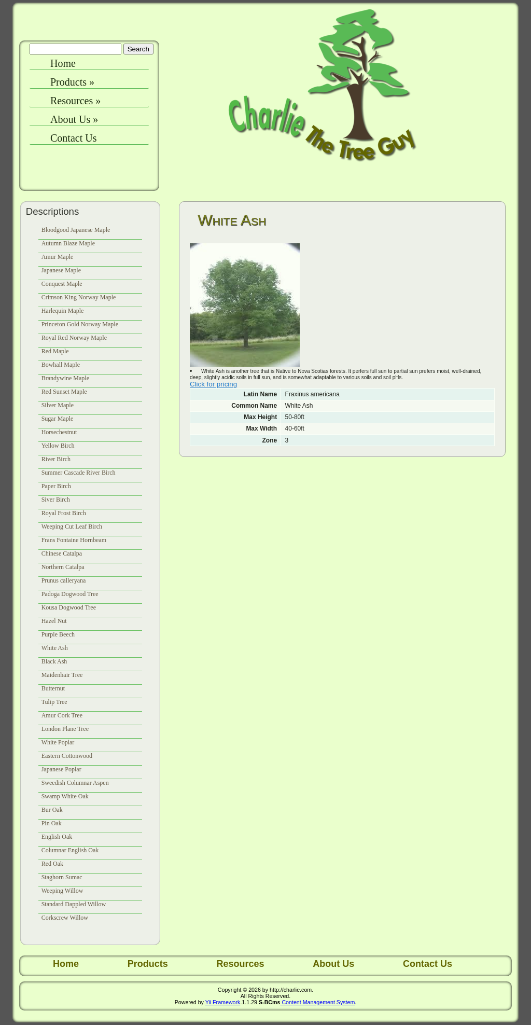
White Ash (54, 648)
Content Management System (317, 1002)
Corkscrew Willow (64, 917)
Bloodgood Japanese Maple (75, 229)
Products (72, 82)
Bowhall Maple (60, 364)
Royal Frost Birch (63, 513)
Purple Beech (58, 634)
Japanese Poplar (61, 769)
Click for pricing (213, 384)
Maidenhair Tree (62, 674)
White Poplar (58, 742)
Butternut (53, 688)
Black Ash (54, 661)
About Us (74, 119)
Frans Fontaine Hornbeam (73, 540)
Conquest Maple (61, 283)
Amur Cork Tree (61, 715)
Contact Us (73, 138)
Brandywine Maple (65, 378)
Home (63, 63)
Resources (75, 100)
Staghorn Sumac (61, 877)
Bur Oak (52, 809)
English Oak (57, 836)
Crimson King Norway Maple (78, 297)
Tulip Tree (54, 701)
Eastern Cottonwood (66, 755)
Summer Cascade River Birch (78, 472)
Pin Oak (51, 823)
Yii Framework (223, 1002)
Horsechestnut (59, 432)
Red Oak (52, 863)
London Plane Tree (65, 728)
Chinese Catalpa (61, 553)
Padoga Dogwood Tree (70, 594)
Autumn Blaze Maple (68, 243)
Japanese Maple (61, 270)
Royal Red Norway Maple (74, 337)
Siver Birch (55, 499)
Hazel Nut (54, 621)
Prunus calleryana (63, 580)
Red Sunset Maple (64, 391)
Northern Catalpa (63, 567)
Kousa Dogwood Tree (68, 607)
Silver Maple (57, 405)
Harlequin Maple (62, 310)
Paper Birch (56, 486)
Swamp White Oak (65, 796)
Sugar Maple (57, 418)
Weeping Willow (62, 890)
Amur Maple (57, 256)
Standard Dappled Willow (73, 904)
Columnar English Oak (70, 850)
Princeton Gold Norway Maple (79, 324)
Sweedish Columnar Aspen (75, 782)
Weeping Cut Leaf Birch (71, 526)
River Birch (56, 459)
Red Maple (55, 351)
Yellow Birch (58, 445)
